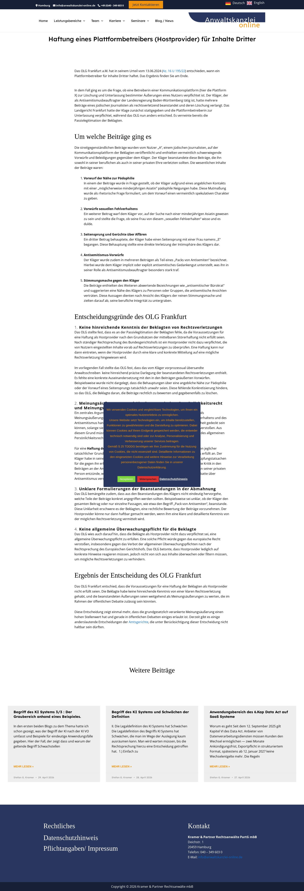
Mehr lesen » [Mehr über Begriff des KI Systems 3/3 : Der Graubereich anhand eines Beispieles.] (24, 766)
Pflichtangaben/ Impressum (80, 848)
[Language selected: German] (245, 2)
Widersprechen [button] (148, 479)
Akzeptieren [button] (126, 479)
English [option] (259, 3)
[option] (255, 3)
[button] (146, 5)
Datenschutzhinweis (70, 838)
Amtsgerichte (138, 622)
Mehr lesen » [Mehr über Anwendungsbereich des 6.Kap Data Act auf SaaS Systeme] (220, 766)
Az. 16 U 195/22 (174, 71)
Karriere (117, 20)
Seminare (140, 20)
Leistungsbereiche (69, 20)
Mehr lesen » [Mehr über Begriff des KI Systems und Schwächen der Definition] (122, 766)
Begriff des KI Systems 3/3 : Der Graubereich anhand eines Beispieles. (47, 714)
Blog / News (164, 21)
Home (43, 21)
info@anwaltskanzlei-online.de (220, 857)
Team (97, 20)
